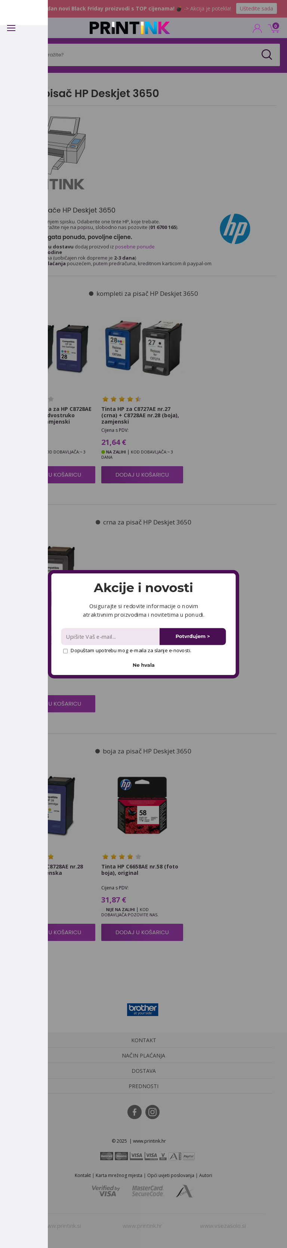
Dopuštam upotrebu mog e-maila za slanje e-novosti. (127, 650)
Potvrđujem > (193, 636)
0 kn (272, 27)
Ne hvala (144, 665)
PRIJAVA (257, 30)
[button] (143, 587)
